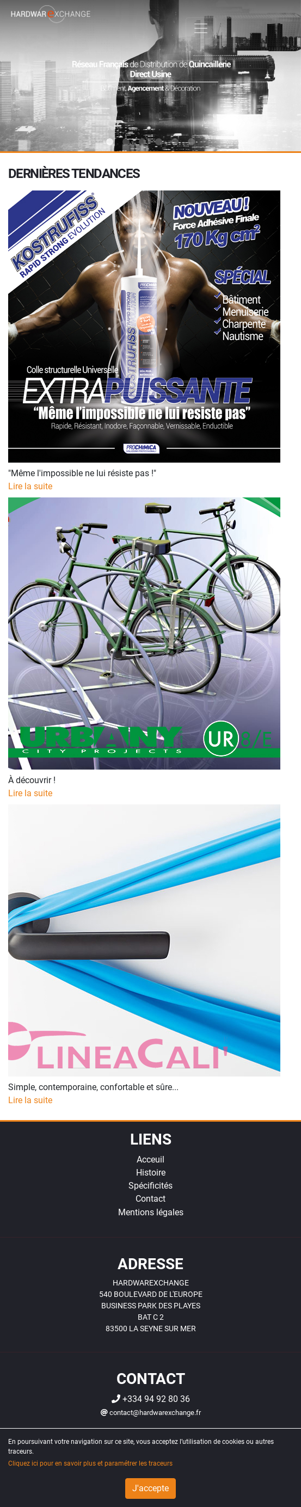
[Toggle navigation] (201, 28)
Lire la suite (30, 486)
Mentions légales (150, 1212)
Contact (150, 1199)
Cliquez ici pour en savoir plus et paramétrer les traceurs (90, 1463)
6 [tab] (191, 142)
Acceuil (150, 1159)
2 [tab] (126, 142)
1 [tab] (110, 142)
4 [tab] (158, 142)
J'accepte (150, 1488)
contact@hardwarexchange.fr (151, 1412)
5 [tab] (175, 142)
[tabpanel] (150, 75)
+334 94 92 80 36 (151, 1399)
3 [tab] (142, 142)
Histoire (150, 1172)
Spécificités (150, 1185)
